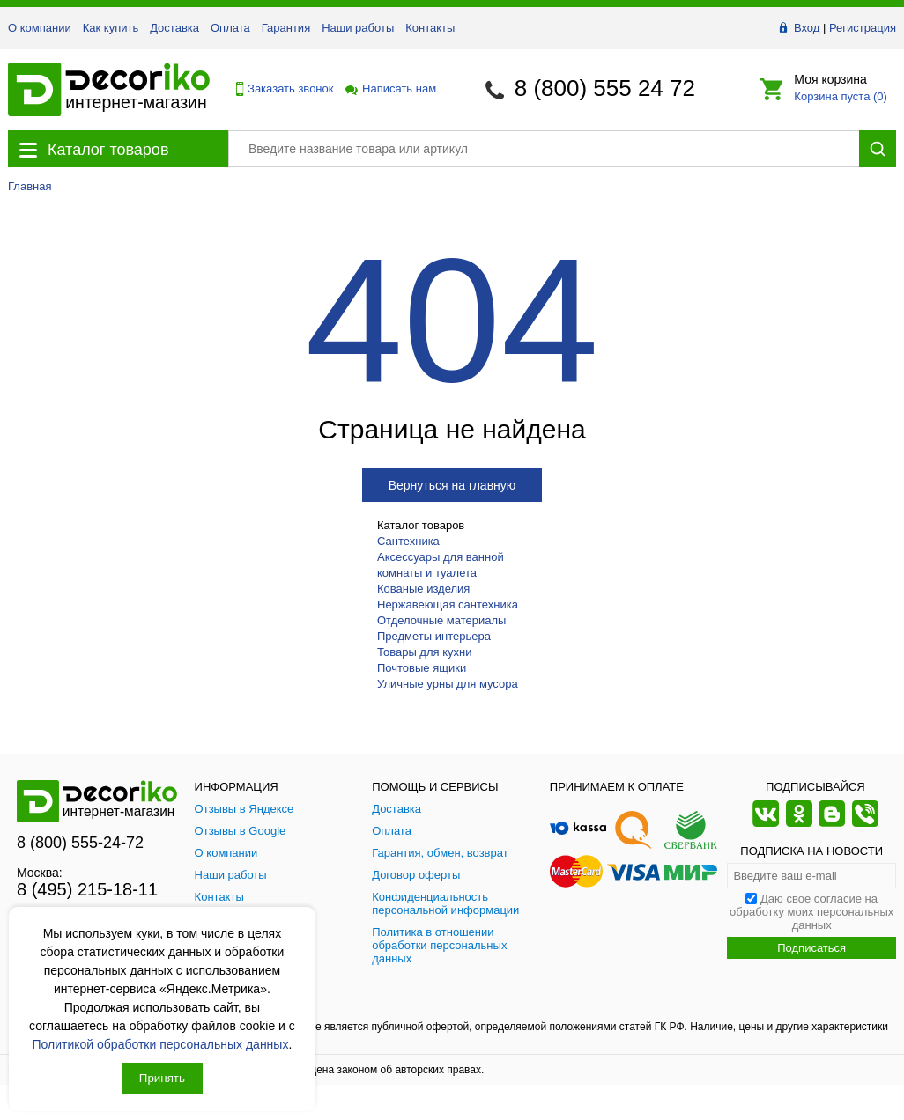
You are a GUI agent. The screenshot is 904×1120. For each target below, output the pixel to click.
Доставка (174, 27)
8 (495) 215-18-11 (87, 889)
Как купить (110, 27)
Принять (162, 1078)
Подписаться (811, 947)
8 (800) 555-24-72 (80, 842)
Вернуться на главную (452, 485)
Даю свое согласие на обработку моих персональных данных (811, 912)
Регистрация (862, 27)
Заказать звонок (280, 89)
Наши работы (358, 27)
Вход (806, 27)
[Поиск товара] (543, 148)
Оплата (230, 27)
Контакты (430, 27)
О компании (39, 27)
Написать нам (389, 88)
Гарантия (286, 27)
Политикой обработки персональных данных (161, 1044)
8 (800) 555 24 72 (605, 88)
